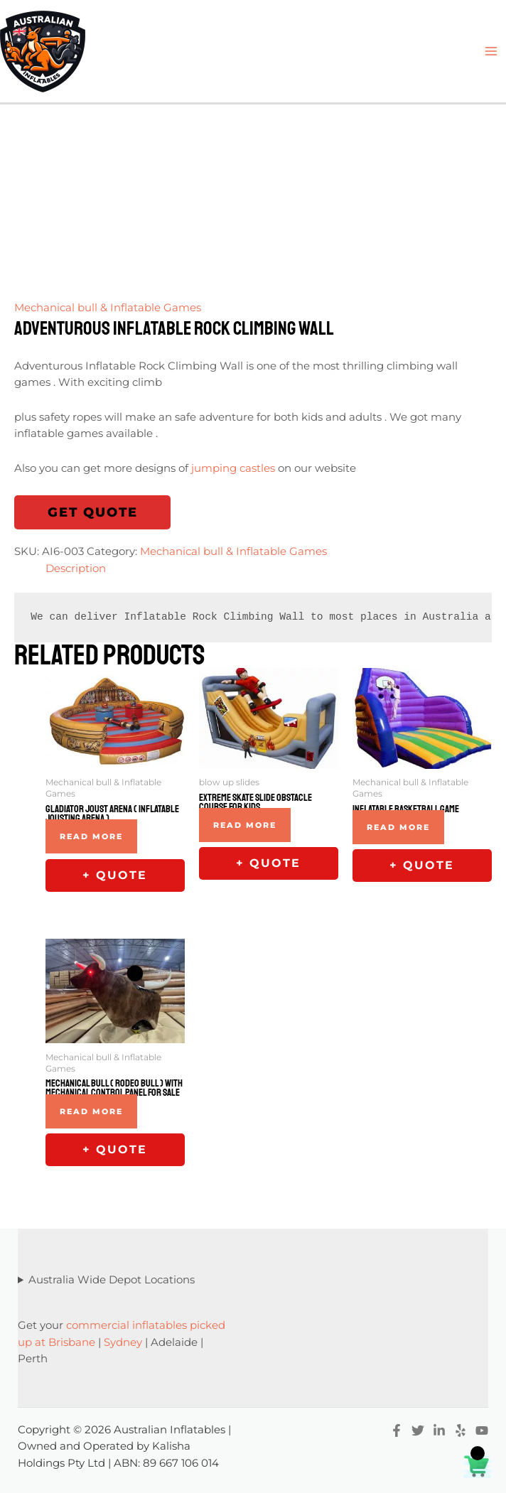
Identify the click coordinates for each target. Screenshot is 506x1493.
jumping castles (233, 468)
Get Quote (93, 512)
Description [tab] (75, 568)
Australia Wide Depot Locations (111, 1279)
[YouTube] (481, 1430)
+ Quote (114, 875)
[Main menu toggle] (491, 51)
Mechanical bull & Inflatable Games (107, 307)
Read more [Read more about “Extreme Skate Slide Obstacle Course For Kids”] (244, 825)
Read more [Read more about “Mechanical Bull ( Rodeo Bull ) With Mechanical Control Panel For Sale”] (91, 1111)
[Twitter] (417, 1430)
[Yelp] (460, 1430)
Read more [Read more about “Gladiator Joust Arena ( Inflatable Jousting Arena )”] (91, 836)
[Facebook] (396, 1430)
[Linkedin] (439, 1430)
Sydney (123, 1342)
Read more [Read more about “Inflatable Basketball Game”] (398, 827)
